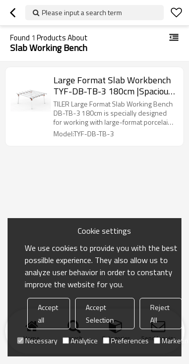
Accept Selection (100, 313)
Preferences (126, 340)
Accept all (48, 313)
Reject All (159, 313)
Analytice (80, 340)
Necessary (37, 340)
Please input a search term (82, 12)
